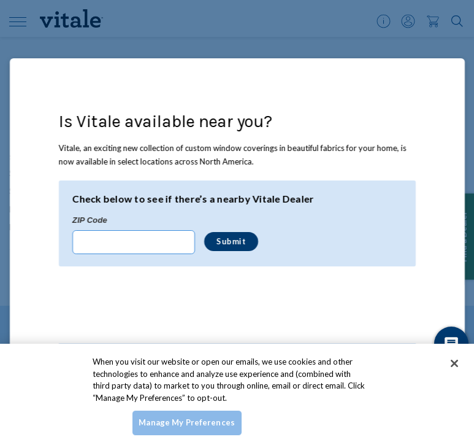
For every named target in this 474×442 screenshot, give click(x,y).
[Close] (454, 363)
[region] (237, 393)
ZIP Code (89, 220)
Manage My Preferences (187, 422)
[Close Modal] (448, 75)
